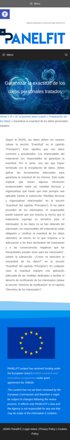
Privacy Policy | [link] (48, 429)
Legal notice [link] (30, 429)
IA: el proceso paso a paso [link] (30, 116)
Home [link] (3, 116)
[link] (5, 14)
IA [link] (11, 116)
